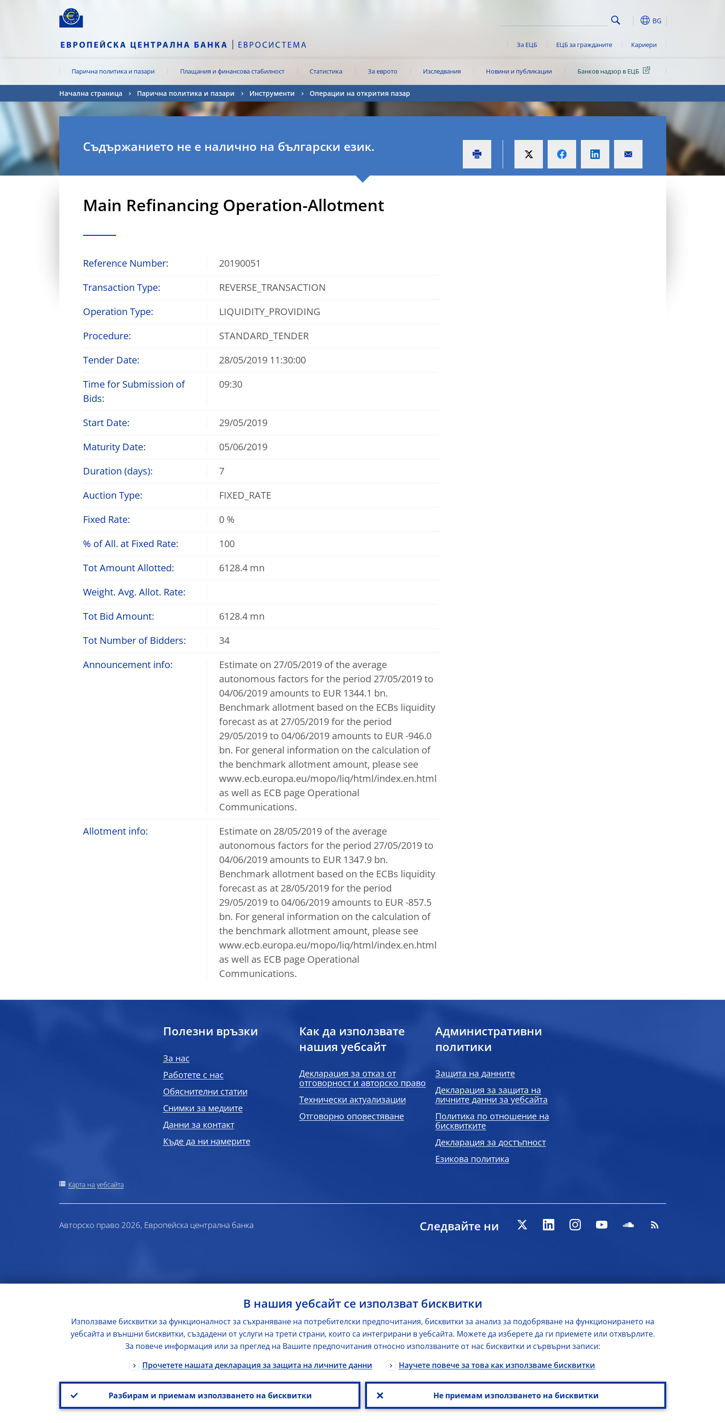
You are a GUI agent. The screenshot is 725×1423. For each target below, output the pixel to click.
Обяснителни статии (205, 1091)
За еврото (382, 71)
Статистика (326, 71)
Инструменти (272, 93)
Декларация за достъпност (490, 1142)
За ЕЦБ (527, 44)
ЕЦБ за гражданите (584, 44)
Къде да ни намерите (206, 1141)
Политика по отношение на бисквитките (492, 1120)
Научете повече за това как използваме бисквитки (497, 1364)
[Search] (560, 19)
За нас (176, 1058)
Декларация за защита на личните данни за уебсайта (491, 1094)
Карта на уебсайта (96, 1184)
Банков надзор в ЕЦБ (615, 70)
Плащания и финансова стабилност (232, 71)
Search (616, 20)
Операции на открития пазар (360, 93)
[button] (633, 20)
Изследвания (442, 71)
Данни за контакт (198, 1124)
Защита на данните (475, 1073)
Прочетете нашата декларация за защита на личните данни (257, 1364)
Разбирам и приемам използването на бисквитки (210, 1395)
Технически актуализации (352, 1099)
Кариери (644, 44)
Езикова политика (472, 1158)
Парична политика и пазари (113, 71)
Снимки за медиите (203, 1108)
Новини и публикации (519, 71)
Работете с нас (193, 1074)
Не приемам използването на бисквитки (515, 1395)
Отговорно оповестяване (351, 1116)
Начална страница (90, 93)
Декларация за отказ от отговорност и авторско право (362, 1078)
